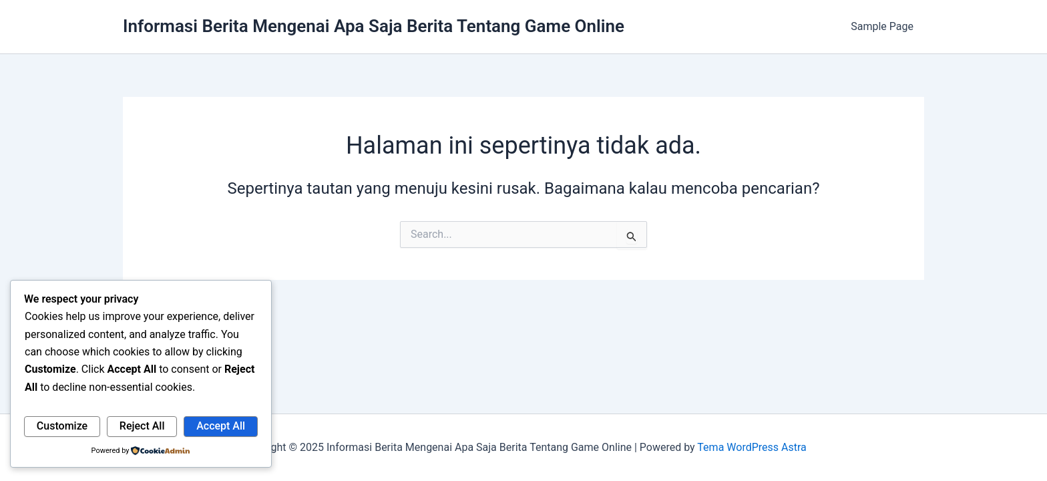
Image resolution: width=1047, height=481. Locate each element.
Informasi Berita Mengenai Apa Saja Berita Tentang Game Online (373, 26)
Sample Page (882, 26)
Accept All (220, 426)
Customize (62, 426)
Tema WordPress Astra (751, 447)
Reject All (142, 426)
